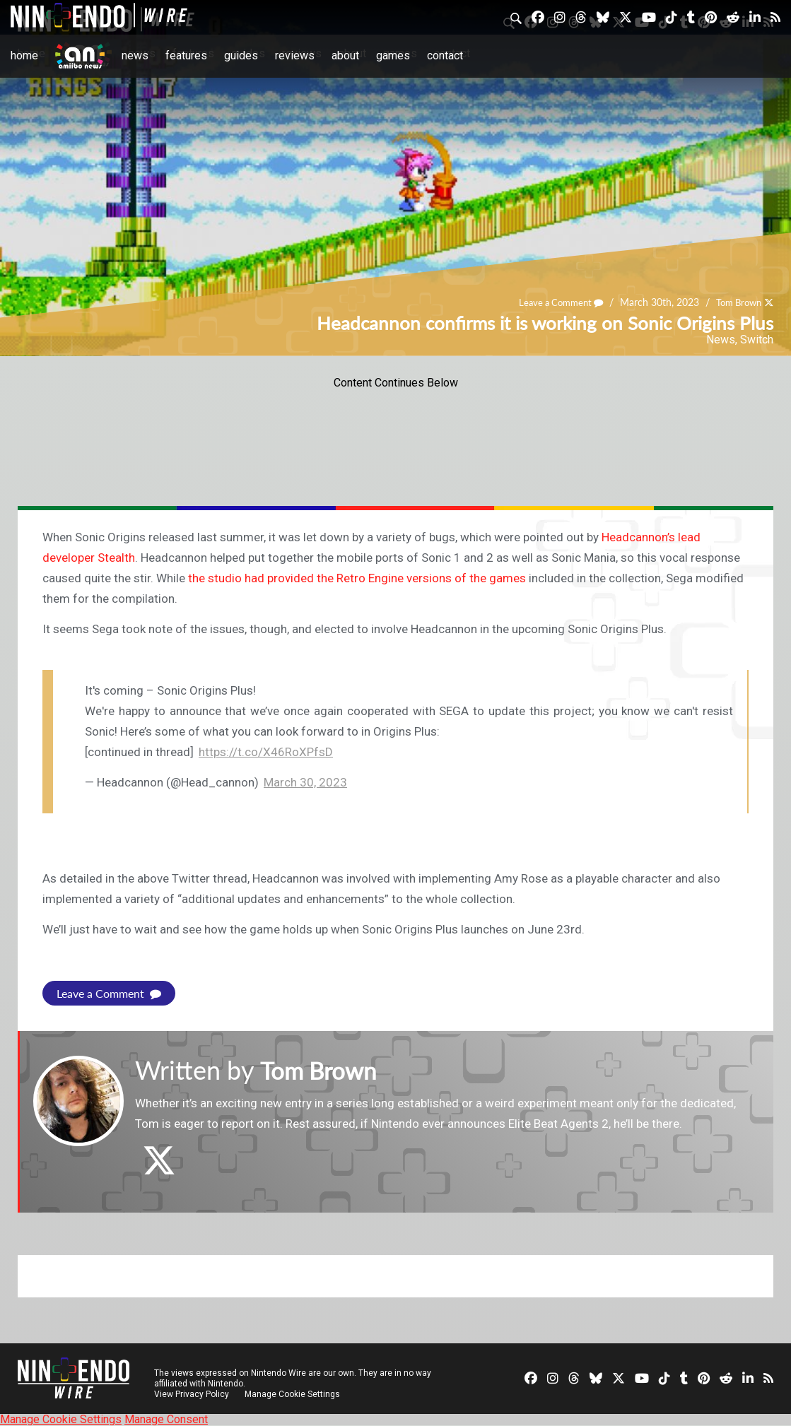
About (345, 55)
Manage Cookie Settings (293, 1394)
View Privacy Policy (191, 1394)
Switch (756, 339)
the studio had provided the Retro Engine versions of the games (357, 578)
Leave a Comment (552, 303)
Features (186, 55)
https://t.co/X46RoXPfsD (266, 752)
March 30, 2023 (305, 782)
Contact (445, 55)
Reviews (295, 55)
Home (24, 55)
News (135, 55)
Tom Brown (735, 303)
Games (393, 55)
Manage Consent (166, 1419)
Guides (241, 55)
